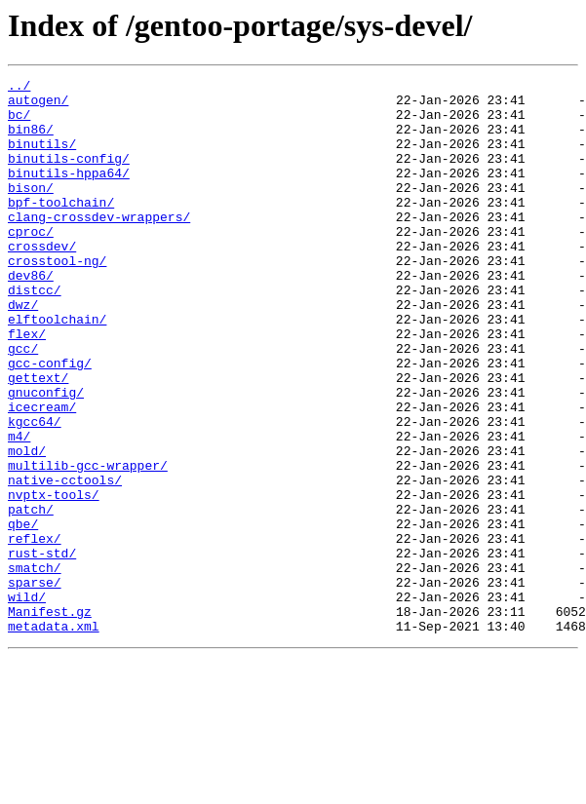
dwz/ (23, 351)
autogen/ (38, 105)
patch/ (31, 596)
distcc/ (34, 333)
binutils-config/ (69, 175)
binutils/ (42, 158)
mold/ (27, 526)
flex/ (27, 386)
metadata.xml (53, 737)
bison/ (31, 210)
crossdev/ (42, 280)
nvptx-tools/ (53, 579)
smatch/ (34, 666)
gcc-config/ (50, 421)
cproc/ (31, 263)
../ (19, 87)
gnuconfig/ (46, 456)
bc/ (19, 123)
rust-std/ (42, 649)
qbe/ (23, 614)
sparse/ (34, 684)
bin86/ (31, 140)
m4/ (19, 508)
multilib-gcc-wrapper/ (88, 544)
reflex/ (34, 631)
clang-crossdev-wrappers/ (99, 245)
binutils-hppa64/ (69, 193)
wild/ (27, 701)
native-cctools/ (65, 561)
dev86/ (31, 316)
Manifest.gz (50, 719)
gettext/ (38, 438)
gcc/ (23, 403)
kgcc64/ (34, 491)
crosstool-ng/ (57, 298)
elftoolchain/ (57, 368)
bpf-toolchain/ (61, 228)
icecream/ (42, 473)
